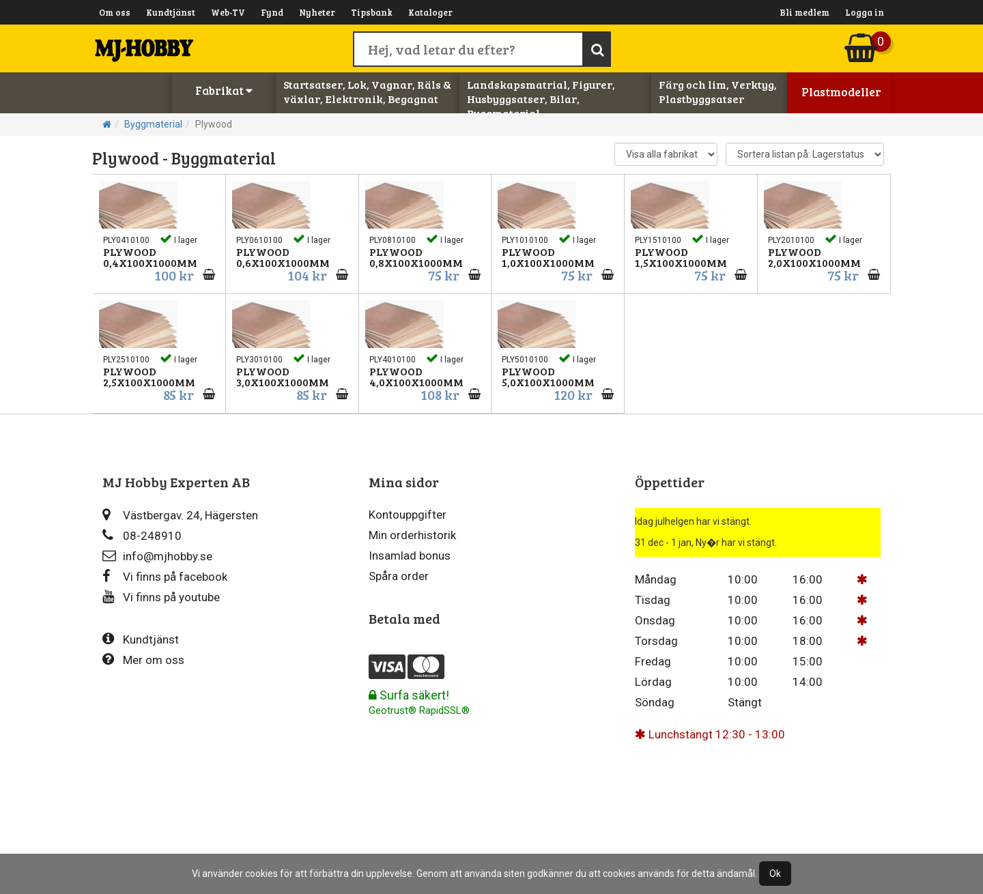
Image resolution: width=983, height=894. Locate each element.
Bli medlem (804, 12)
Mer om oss (143, 659)
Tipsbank (372, 12)
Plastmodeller (841, 92)
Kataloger (430, 12)
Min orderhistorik (412, 535)
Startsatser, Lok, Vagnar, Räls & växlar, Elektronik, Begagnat (367, 91)
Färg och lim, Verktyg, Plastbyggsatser (718, 91)
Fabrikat (224, 90)
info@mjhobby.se (157, 556)
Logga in (864, 12)
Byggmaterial (153, 124)
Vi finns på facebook (164, 576)
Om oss (114, 12)
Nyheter (317, 12)
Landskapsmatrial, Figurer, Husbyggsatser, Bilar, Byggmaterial (541, 98)
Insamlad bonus (410, 555)
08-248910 (142, 535)
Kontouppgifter (407, 514)
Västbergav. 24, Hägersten (180, 515)
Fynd (272, 12)
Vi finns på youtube (161, 597)
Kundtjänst (170, 12)
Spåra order (399, 576)
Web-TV (228, 12)
